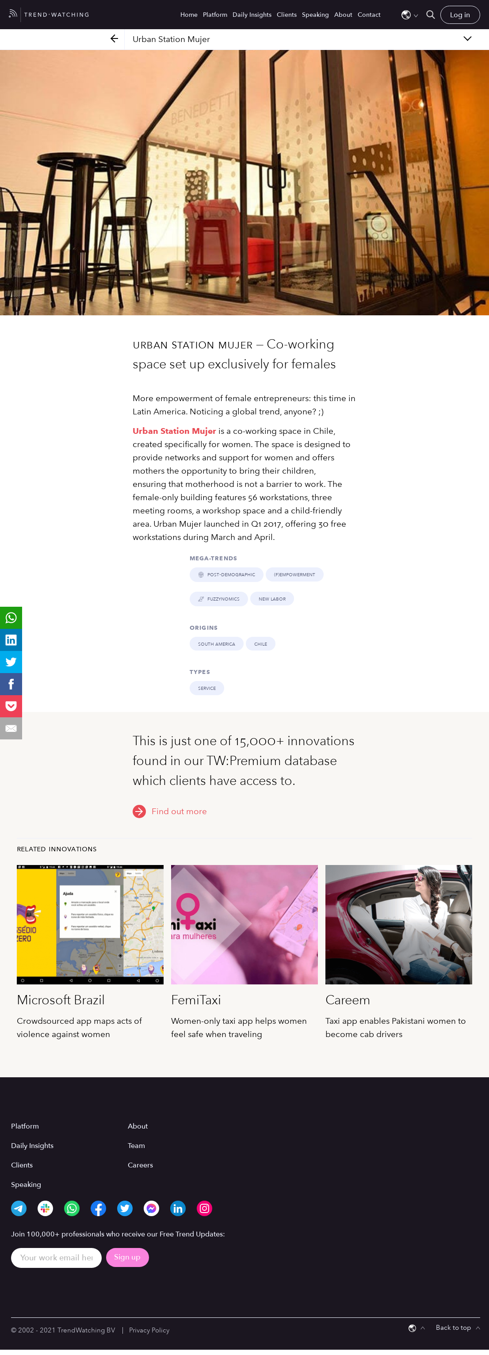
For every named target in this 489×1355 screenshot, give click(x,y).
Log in (460, 15)
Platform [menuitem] (215, 15)
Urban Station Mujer (174, 431)
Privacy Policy (149, 1330)
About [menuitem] (343, 15)
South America (216, 643)
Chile (260, 643)
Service (207, 688)
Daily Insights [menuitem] (252, 15)
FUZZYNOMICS (218, 598)
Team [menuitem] (136, 1145)
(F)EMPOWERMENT (294, 574)
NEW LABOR (271, 598)
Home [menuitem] (189, 15)
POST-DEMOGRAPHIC (226, 574)
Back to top (453, 1327)
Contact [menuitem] (369, 15)
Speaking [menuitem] (315, 15)
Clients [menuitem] (287, 15)
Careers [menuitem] (140, 1165)
